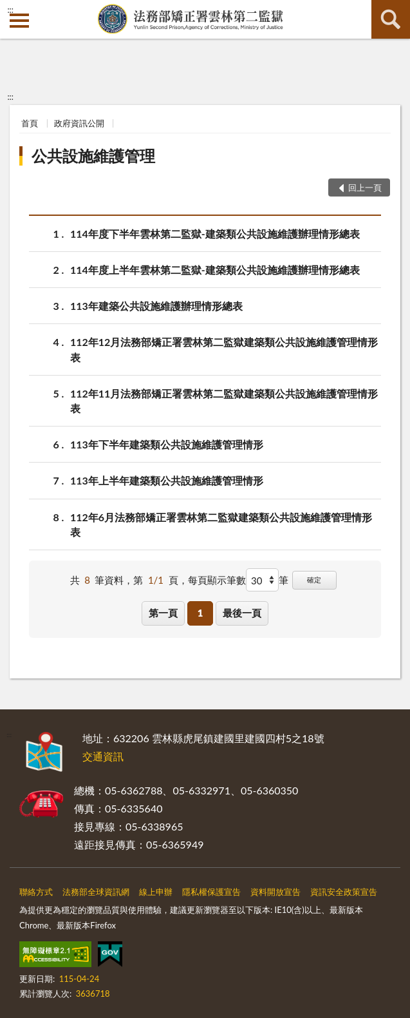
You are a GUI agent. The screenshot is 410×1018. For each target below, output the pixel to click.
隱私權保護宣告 (211, 892)
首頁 (29, 123)
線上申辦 (155, 892)
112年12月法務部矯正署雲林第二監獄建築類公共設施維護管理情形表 (224, 348)
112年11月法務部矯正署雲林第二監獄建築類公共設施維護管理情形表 (224, 400)
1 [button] (200, 613)
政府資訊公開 (79, 123)
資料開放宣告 (275, 892)
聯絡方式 (36, 892)
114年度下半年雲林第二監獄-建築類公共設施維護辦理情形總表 (215, 233)
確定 (314, 579)
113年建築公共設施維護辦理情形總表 (156, 305)
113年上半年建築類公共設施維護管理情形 (166, 480)
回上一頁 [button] (365, 187)
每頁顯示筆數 (217, 580)
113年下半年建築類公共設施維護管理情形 (166, 444)
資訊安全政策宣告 (343, 892)
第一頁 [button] (163, 613)
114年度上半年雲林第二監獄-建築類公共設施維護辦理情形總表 (215, 269)
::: (10, 10)
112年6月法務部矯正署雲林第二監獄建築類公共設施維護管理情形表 (221, 524)
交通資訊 (103, 756)
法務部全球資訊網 (95, 892)
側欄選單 (19, 21)
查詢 (390, 19)
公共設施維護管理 (93, 155)
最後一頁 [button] (242, 613)
